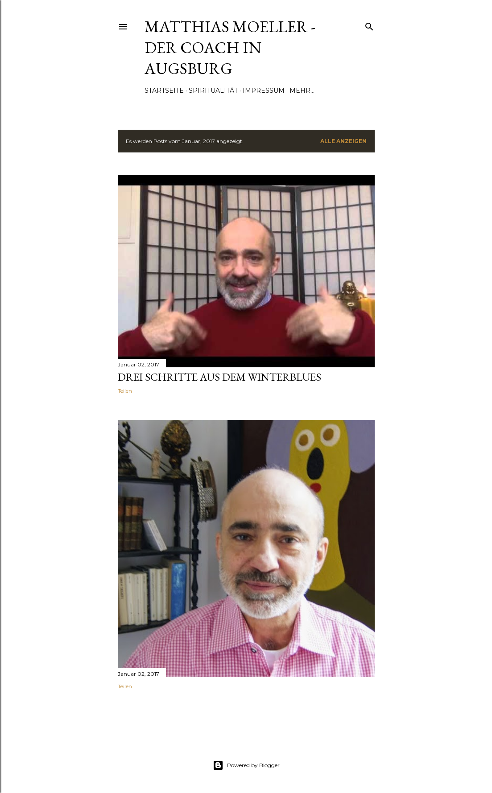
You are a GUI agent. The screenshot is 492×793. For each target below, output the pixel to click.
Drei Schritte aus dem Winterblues (219, 377)
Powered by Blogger (246, 765)
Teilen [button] (125, 390)
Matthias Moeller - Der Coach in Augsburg (230, 47)
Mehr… (301, 90)
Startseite (164, 90)
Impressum (264, 90)
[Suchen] (369, 24)
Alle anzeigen (343, 141)
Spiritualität (213, 90)
